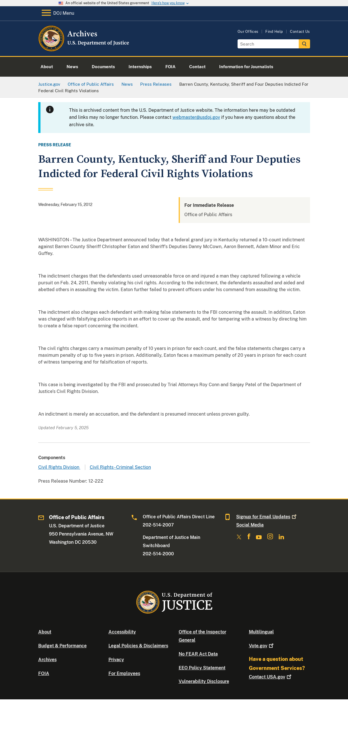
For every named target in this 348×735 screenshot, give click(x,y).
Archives (47, 659)
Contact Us (300, 31)
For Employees (124, 673)
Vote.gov (262, 645)
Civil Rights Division (59, 467)
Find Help (274, 31)
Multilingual (261, 632)
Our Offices (248, 31)
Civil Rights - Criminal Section (120, 467)
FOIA (43, 673)
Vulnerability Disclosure (204, 681)
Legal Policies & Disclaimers (138, 645)
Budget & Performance (62, 645)
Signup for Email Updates (267, 516)
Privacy (116, 659)
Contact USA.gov (271, 677)
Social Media (250, 525)
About (44, 632)
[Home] (84, 49)
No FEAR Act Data (198, 654)
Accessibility (122, 632)
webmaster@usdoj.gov (196, 117)
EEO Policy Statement (202, 667)
